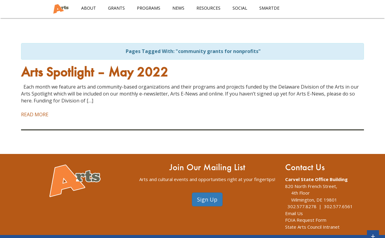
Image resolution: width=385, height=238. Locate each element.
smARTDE (269, 8)
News (178, 8)
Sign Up (207, 199)
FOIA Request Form (305, 220)
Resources (208, 8)
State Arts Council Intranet (312, 227)
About (88, 8)
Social (240, 8)
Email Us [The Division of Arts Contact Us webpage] (294, 213)
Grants (116, 8)
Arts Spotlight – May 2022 (94, 73)
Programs (148, 8)
